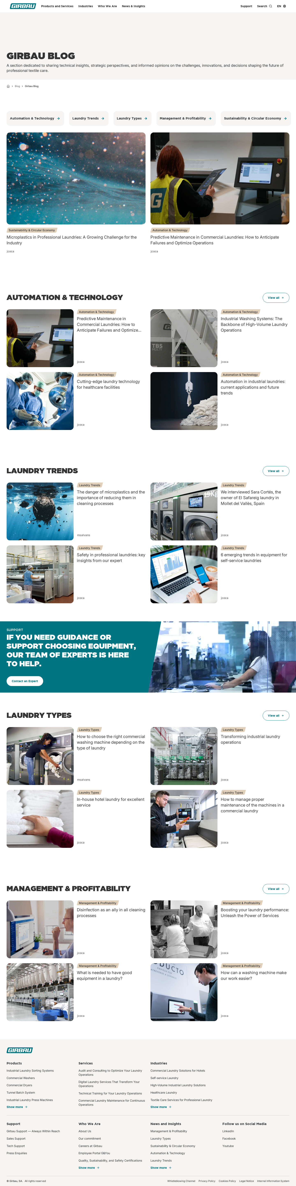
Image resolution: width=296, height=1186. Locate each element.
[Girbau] (23, 6)
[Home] (8, 86)
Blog (17, 86)
